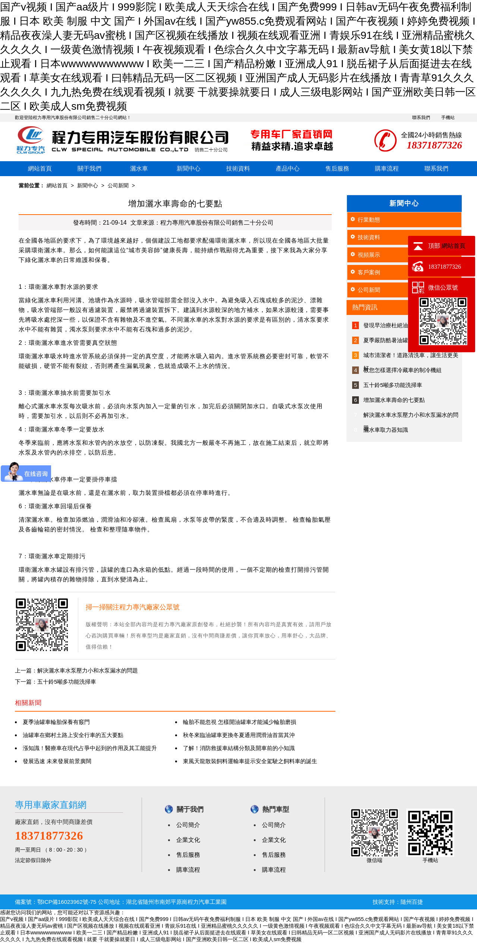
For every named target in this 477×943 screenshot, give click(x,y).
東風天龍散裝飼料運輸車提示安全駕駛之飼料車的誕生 (250, 761)
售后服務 (337, 168)
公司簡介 (188, 825)
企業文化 (188, 840)
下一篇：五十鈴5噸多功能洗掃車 (55, 681)
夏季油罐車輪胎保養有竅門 (56, 722)
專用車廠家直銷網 (50, 805)
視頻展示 (369, 255)
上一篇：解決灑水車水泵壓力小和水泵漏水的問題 (76, 670)
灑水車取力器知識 (385, 430)
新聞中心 (188, 168)
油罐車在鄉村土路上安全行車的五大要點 (73, 735)
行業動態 (369, 219)
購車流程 (387, 168)
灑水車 (139, 168)
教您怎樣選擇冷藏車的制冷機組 (402, 370)
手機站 (448, 117)
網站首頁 (40, 168)
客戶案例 (369, 272)
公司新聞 (118, 185)
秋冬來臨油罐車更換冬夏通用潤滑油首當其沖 (239, 735)
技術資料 (238, 168)
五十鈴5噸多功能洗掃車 (392, 385)
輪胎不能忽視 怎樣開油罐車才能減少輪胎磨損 (239, 722)
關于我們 (89, 168)
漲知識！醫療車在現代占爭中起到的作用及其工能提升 (90, 748)
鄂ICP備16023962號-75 (66, 902)
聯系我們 (421, 117)
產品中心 (288, 168)
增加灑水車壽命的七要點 (394, 400)
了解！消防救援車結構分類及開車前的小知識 (239, 748)
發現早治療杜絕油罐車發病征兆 (402, 325)
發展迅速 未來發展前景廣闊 (57, 761)
